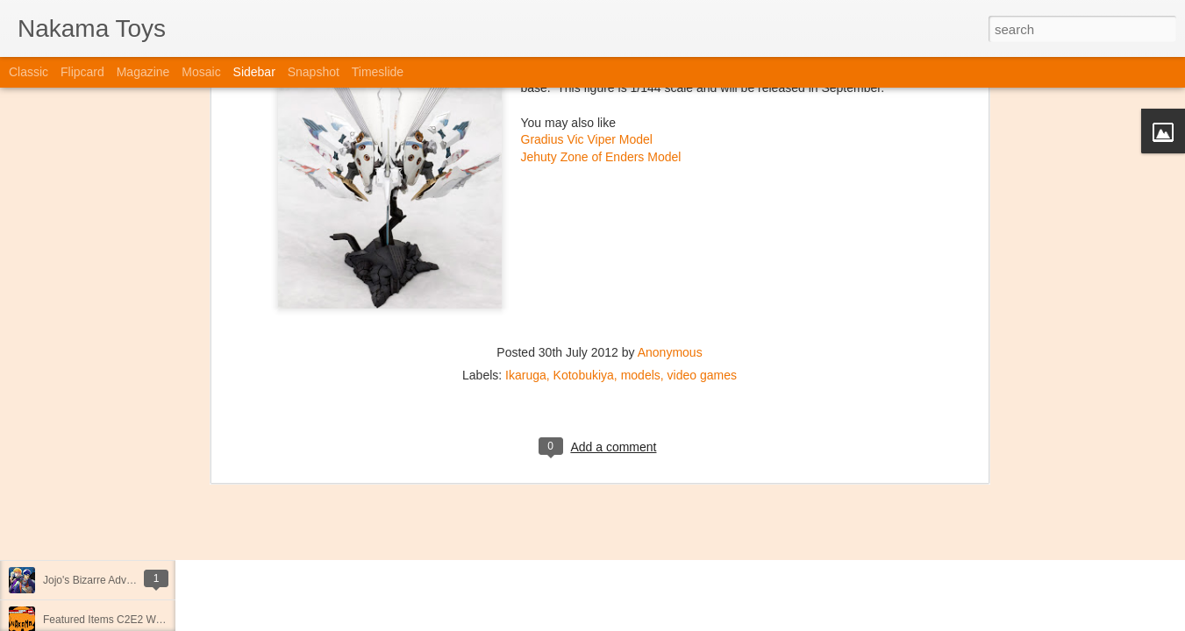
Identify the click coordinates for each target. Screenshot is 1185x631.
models (640, 260)
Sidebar (254, 72)
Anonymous (670, 237)
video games (702, 260)
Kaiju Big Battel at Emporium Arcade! (129, 541)
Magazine (143, 72)
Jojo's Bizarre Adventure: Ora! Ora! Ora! (136, 580)
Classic (28, 72)
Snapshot (313, 72)
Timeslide (377, 72)
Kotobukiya (583, 260)
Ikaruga (525, 260)
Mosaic (201, 72)
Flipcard (82, 72)
